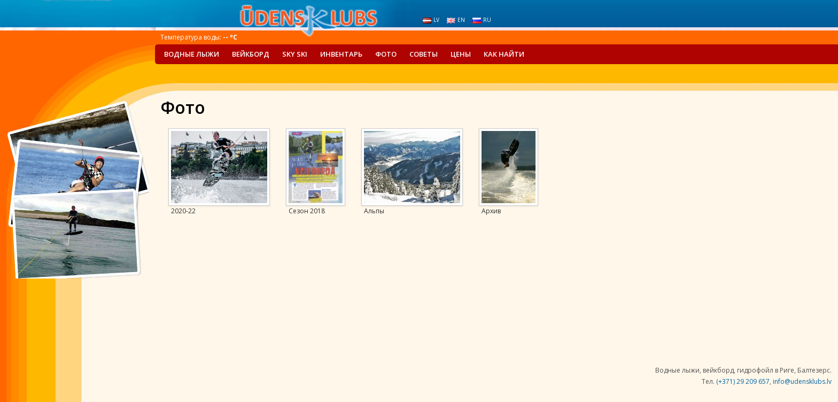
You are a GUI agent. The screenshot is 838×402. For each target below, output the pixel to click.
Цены (461, 54)
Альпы (374, 211)
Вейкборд (250, 54)
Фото (386, 54)
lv (431, 20)
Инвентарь (341, 54)
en (456, 20)
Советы (423, 54)
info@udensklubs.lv (802, 381)
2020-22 (183, 211)
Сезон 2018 (307, 211)
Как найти (504, 54)
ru (481, 20)
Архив (491, 211)
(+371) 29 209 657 (743, 381)
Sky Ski (294, 54)
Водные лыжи (191, 54)
